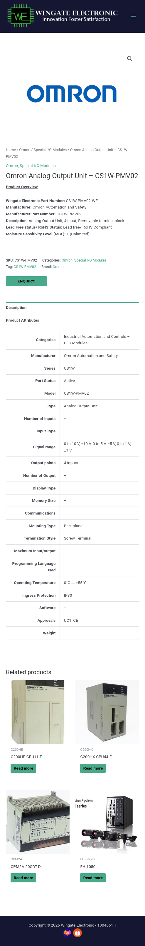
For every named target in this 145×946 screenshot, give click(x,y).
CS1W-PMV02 (25, 267)
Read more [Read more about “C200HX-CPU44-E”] (93, 768)
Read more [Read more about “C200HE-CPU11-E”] (23, 768)
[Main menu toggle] (133, 16)
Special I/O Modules (50, 150)
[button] (129, 58)
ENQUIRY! (26, 281)
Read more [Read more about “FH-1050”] (93, 877)
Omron (24, 150)
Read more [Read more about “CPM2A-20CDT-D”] (23, 877)
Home (11, 150)
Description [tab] (16, 307)
